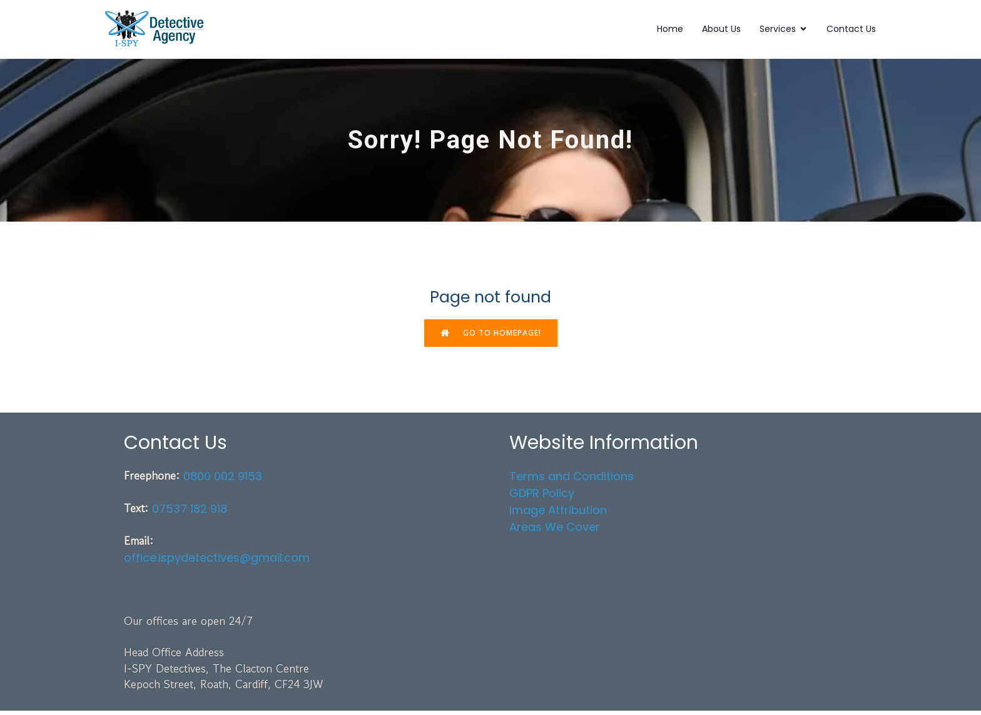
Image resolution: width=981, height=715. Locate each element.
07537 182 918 (189, 514)
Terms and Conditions (571, 480)
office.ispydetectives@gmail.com (217, 562)
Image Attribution (558, 514)
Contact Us (851, 30)
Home (670, 30)
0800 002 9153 (222, 480)
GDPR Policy (541, 497)
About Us (721, 30)
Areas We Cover (554, 531)
